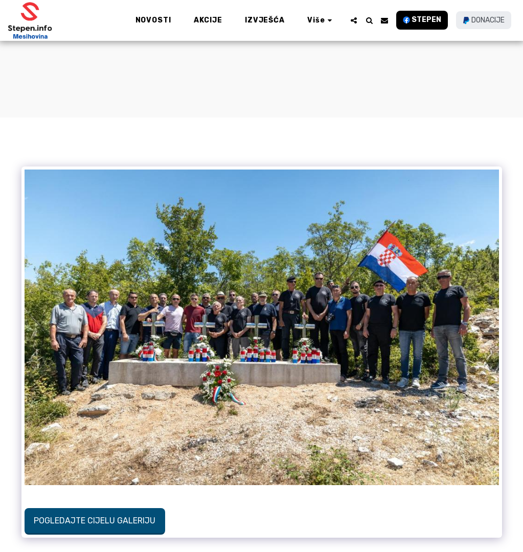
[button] (354, 20)
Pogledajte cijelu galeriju (94, 520)
